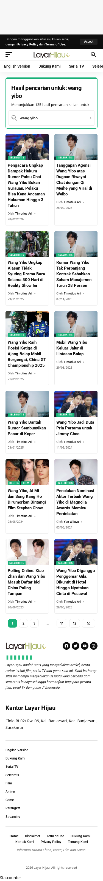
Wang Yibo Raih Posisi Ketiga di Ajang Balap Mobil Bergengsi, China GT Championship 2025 (27, 354)
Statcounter (10, 877)
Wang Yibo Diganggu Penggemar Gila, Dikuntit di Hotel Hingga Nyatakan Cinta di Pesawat (75, 582)
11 (62, 623)
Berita (14, 483)
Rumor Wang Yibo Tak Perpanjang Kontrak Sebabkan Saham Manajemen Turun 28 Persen (73, 274)
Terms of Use (55, 44)
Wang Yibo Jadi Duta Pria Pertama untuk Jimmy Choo (75, 428)
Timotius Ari (23, 213)
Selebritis (16, 157)
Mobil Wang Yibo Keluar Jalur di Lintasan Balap (71, 348)
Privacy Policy (27, 44)
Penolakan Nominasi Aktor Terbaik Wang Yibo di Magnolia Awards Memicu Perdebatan (75, 502)
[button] (89, 42)
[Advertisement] (51, 16)
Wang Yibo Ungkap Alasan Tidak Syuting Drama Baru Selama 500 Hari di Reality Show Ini (26, 274)
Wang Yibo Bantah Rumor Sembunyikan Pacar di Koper (27, 428)
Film (26, 483)
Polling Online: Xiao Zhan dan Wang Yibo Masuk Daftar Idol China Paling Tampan (26, 582)
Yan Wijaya (71, 522)
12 (74, 623)
